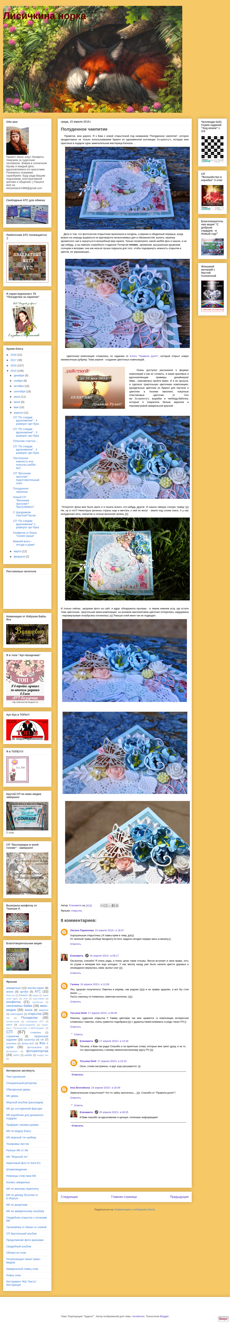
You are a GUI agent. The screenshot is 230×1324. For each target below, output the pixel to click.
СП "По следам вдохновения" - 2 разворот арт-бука (26, 450)
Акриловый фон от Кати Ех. (23, 1163)
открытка (76, 910)
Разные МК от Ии (17, 1150)
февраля (20, 556)
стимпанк (35, 1032)
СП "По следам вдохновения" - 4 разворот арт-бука (26, 421)
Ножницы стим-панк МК (21, 1175)
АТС (38, 991)
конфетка (13, 1002)
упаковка (11, 1043)
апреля (18, 412)
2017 (14, 360)
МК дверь (12, 1095)
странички (12, 1036)
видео (36, 995)
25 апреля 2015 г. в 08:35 (113, 1112)
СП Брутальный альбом (21, 1233)
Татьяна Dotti (78, 1013)
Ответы (78, 1034)
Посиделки (29, 1018)
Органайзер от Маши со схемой (26, 1227)
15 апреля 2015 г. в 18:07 (109, 930)
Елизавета (77, 955)
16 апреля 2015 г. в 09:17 (104, 955)
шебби (28, 1055)
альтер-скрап (35, 987)
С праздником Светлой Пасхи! (24, 514)
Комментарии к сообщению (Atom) (135, 1209)
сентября (20, 391)
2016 (14, 365)
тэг (42, 1039)
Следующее (69, 1196)
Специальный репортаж (21, 1083)
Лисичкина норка (44, 15)
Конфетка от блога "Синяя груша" (25, 534)
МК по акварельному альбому (25, 1211)
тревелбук (29, 1039)
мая (16, 407)
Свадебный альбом (18, 1246)
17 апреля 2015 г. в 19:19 (111, 1061)
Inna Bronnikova (80, 1087)
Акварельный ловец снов (22, 1268)
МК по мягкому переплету (22, 1188)
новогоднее (16, 1014)
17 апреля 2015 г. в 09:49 (102, 1013)
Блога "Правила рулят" (144, 356)
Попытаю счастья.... (25, 441)
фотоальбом (34, 1047)
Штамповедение (16, 1169)
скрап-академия (27, 1025)
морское (43, 1010)
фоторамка (12, 1051)
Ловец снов (13, 1275)
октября (19, 386)
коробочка (38, 1002)
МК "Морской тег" (17, 1156)
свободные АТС (34, 1021)
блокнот (23, 995)
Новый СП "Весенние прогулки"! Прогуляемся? (23, 502)
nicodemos (138, 1316)
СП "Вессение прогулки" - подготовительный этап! (26, 478)
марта (18, 551)
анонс (10, 991)
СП (9, 1031)
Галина (74, 984)
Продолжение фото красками (24, 1240)
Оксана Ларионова (82, 930)
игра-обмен (38, 998)
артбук (24, 991)
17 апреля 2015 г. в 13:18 (113, 1041)
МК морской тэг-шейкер (21, 1137)
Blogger (164, 1316)
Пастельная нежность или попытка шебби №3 (24, 463)
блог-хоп (10, 995)
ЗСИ (25, 998)
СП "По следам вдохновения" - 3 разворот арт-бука (26, 432)
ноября (18, 380)
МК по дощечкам (16, 1204)
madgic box (42, 1055)
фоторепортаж (37, 1051)
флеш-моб (28, 1043)
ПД (7, 1018)
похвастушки (12, 1021)
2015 (14, 370)
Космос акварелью (18, 1182)
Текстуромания (15, 1076)
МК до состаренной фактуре (24, 1108)
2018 (14, 354)
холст (16, 1055)
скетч (9, 1024)
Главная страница (124, 1196)
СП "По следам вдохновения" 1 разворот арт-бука (26, 524)
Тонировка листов (17, 1143)
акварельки (13, 987)
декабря (19, 375)
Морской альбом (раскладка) (24, 1102)
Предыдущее (179, 1196)
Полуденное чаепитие (20, 490)
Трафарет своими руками (22, 1124)
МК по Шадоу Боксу (18, 1131)
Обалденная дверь (18, 1089)
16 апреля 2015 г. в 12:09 (94, 984)
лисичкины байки (19, 1006)
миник (29, 1010)
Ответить (75, 944)
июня (17, 402)
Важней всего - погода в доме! (24, 543)
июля (17, 396)
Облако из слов (16, 1252)
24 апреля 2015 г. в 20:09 (105, 1087)
